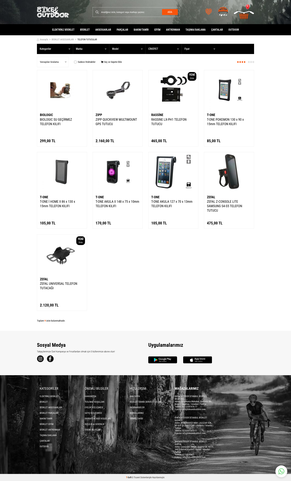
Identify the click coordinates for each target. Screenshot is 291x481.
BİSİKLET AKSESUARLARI (63, 39)
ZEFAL (211, 197)
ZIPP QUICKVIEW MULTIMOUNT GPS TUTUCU (116, 122)
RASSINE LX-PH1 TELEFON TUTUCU (169, 122)
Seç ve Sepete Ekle (111, 62)
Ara (169, 12)
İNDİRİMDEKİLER (137, 407)
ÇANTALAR (217, 29)
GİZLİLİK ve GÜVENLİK (94, 424)
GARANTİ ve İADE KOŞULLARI (98, 418)
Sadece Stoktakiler (84, 62)
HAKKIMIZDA (91, 396)
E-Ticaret (136, 477)
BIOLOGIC (46, 115)
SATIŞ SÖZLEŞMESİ (93, 413)
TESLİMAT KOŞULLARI (94, 402)
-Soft (129, 477)
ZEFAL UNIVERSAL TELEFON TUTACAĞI (58, 286)
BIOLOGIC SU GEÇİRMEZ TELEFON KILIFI (56, 122)
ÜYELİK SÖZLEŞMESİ (94, 407)
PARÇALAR (122, 29)
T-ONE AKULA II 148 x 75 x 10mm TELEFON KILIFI (117, 204)
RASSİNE (157, 115)
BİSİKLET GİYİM (46, 424)
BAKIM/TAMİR (141, 29)
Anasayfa (42, 39)
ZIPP (99, 115)
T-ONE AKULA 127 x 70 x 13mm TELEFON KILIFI (171, 204)
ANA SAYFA (135, 396)
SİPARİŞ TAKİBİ (136, 418)
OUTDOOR (233, 29)
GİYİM (157, 29)
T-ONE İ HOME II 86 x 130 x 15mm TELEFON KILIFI (57, 204)
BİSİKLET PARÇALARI (49, 413)
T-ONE (211, 115)
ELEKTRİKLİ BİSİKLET (63, 29)
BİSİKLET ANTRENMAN (50, 429)
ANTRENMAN (173, 29)
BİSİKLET (85, 29)
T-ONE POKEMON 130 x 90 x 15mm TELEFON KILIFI (225, 122)
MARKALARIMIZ (137, 413)
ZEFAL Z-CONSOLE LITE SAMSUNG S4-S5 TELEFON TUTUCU (224, 206)
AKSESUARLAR (103, 29)
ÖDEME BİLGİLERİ (92, 429)
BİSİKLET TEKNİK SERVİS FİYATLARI (145, 402)
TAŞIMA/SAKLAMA (196, 29)
